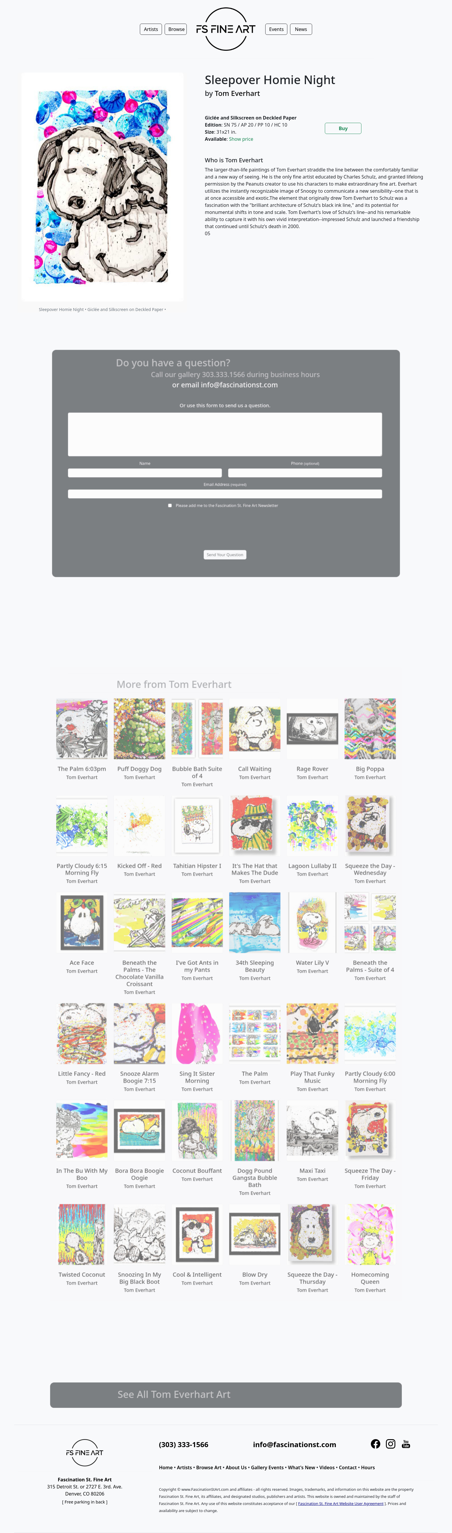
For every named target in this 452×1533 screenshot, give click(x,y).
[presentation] (224, 516)
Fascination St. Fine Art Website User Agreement (341, 1503)
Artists (184, 1467)
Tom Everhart (237, 93)
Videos (327, 1467)
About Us (236, 1467)
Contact (348, 1467)
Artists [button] (151, 29)
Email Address (225, 479)
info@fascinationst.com (235, 405)
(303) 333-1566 (183, 1444)
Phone (284, 463)
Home (166, 1467)
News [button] (301, 29)
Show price (241, 139)
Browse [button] (176, 29)
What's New (301, 1467)
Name (166, 463)
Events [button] (276, 29)
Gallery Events (267, 1467)
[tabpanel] (314, 201)
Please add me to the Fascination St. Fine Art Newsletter (226, 494)
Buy (343, 128)
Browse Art (209, 1467)
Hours (368, 1467)
